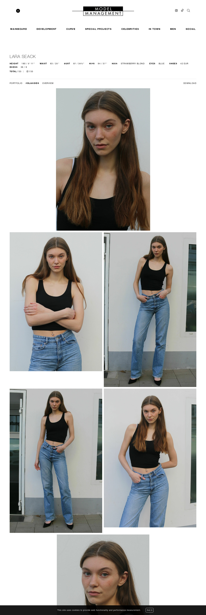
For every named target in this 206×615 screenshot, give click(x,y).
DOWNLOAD (189, 83)
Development (47, 29)
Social (191, 29)
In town (154, 29)
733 (30, 71)
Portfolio (16, 83)
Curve (70, 29)
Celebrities (130, 29)
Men (173, 29)
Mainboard (18, 29)
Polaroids (32, 83)
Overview (48, 83)
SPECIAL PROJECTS (98, 29)
